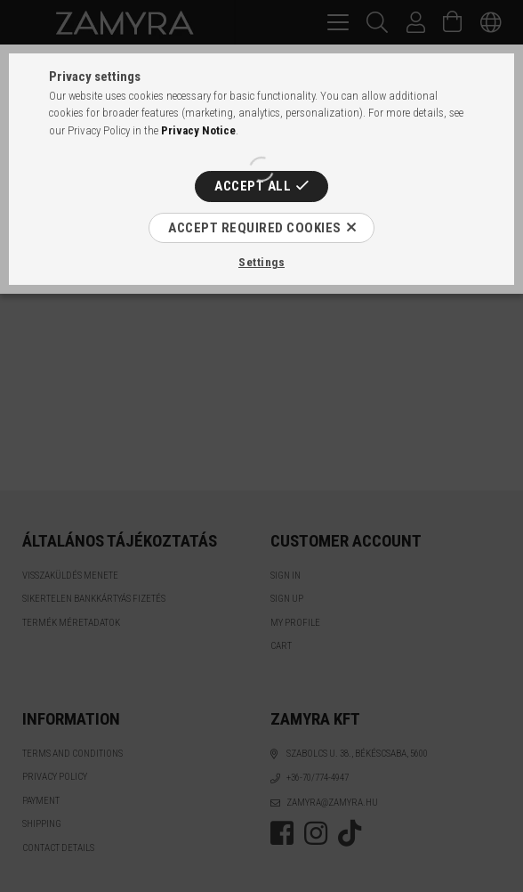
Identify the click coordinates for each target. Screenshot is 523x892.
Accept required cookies (255, 228)
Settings (261, 262)
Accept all (252, 186)
